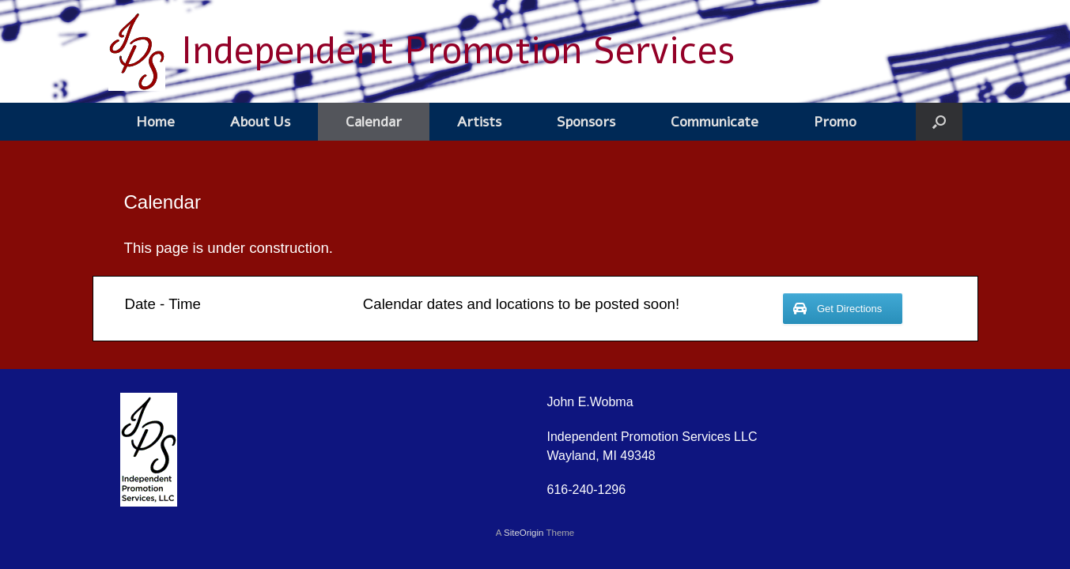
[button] (939, 122)
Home (155, 121)
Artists (479, 121)
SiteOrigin (524, 532)
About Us (260, 121)
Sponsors (586, 121)
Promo (835, 121)
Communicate (714, 121)
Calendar (374, 121)
